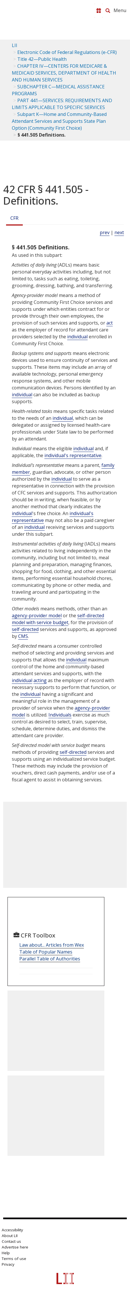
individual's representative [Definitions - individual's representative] (72, 455)
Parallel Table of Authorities (49, 959)
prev (105, 232)
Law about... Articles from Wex (51, 945)
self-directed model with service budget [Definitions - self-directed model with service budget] (58, 619)
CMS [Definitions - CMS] (23, 636)
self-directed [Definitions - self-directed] (25, 629)
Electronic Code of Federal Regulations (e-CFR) (67, 52)
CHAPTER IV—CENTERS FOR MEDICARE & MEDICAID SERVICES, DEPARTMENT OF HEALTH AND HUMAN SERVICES (64, 73)
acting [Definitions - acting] (40, 680)
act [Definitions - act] (109, 323)
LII (14, 45)
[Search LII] (108, 11)
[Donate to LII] (99, 11)
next (119, 232)
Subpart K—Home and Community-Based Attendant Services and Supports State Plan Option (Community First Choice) (59, 121)
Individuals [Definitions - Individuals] (59, 715)
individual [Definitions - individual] (77, 336)
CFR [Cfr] (14, 218)
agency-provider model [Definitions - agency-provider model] (37, 615)
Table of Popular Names (45, 952)
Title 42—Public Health (42, 59)
